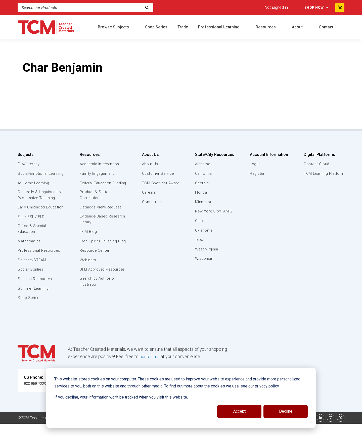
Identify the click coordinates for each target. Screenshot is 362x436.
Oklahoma (203, 230)
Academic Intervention (99, 164)
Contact (326, 27)
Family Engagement (97, 173)
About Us (149, 154)
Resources (266, 27)
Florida (201, 192)
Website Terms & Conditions (103, 430)
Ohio (199, 221)
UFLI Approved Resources (92, 284)
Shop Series (156, 27)
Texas (200, 239)
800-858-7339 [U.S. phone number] (36, 396)
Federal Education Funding (95, 186)
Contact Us (151, 202)
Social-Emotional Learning (33, 176)
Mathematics (29, 253)
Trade (182, 27)
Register (257, 173)
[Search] (147, 7)
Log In (254, 164)
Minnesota (204, 202)
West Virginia (206, 249)
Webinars (87, 272)
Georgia (202, 183)
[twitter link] (340, 430)
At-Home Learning (34, 189)
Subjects (26, 154)
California (203, 173)
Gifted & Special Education (32, 241)
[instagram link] (330, 430)
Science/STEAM (32, 272)
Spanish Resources (35, 291)
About (298, 27)
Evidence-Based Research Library (94, 225)
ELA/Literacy (29, 164)
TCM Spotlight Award (160, 183)
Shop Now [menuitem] (312, 7)
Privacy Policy (212, 430)
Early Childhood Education (32, 216)
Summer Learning (34, 300)
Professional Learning (219, 27)
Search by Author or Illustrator (97, 299)
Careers (148, 192)
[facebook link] (310, 430)
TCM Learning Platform (323, 173)
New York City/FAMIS (214, 211)
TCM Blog (88, 238)
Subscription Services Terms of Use (164, 430)
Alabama (202, 164)
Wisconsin (204, 258)
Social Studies (31, 281)
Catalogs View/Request (100, 213)
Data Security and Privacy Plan (256, 430)
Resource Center (95, 262)
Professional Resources (39, 262)
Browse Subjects (114, 27)
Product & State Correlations (94, 201)
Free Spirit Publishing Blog (98, 250)
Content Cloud (316, 164)
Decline (285, 411)
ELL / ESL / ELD (32, 228)
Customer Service (157, 173)
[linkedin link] (320, 430)
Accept (239, 411)
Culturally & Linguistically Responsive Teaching (40, 201)
